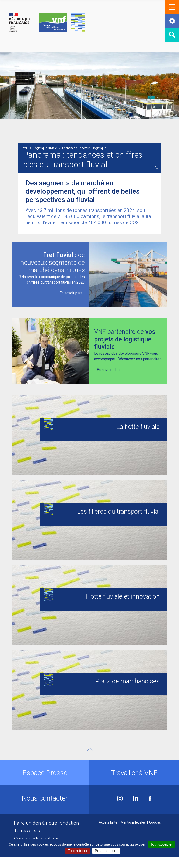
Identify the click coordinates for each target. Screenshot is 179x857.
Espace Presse (44, 773)
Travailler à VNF (134, 773)
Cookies (155, 822)
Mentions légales (133, 822)
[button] (172, 7)
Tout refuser (77, 851)
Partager (156, 167)
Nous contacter (45, 798)
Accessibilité (108, 822)
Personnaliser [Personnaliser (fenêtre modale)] (106, 851)
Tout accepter (161, 844)
